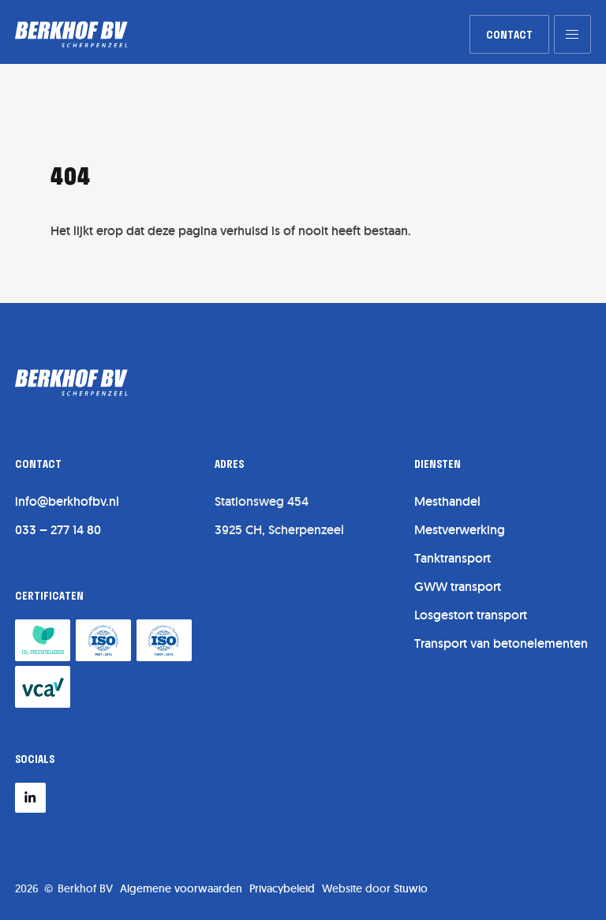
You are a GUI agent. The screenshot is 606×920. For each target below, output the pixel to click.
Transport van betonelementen (501, 643)
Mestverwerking (459, 530)
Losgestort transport (470, 615)
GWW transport (457, 586)
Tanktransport (452, 558)
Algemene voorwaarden (181, 888)
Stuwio (411, 888)
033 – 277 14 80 (58, 530)
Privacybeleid (282, 888)
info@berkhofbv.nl (67, 501)
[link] (509, 34)
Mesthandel (447, 501)
